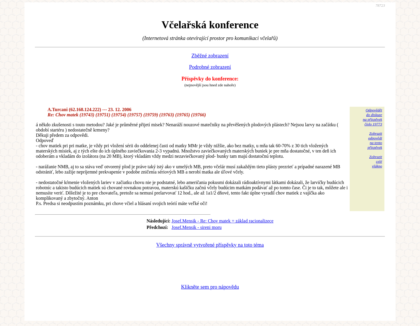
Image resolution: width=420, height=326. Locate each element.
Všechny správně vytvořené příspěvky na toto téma (210, 245)
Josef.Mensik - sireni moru (197, 227)
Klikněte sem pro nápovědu (210, 287)
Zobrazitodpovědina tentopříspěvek (375, 140)
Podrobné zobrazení (210, 67)
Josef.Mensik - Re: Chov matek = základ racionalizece (222, 220)
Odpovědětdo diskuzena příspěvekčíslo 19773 (372, 117)
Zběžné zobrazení (209, 56)
